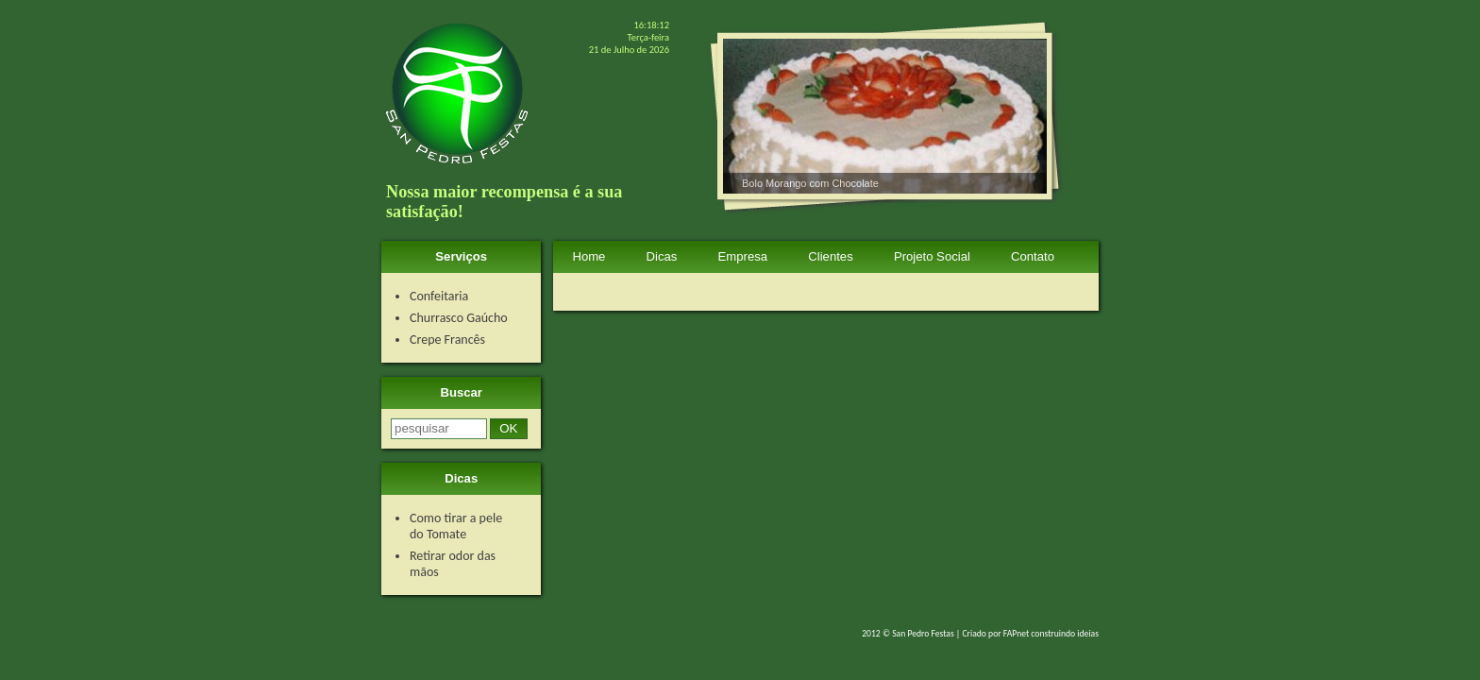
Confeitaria (439, 296)
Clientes (830, 256)
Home (588, 256)
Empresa (743, 256)
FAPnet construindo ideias (1051, 633)
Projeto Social (932, 256)
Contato (1032, 256)
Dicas (662, 256)
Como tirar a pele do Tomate (456, 526)
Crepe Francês (447, 340)
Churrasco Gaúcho (459, 318)
